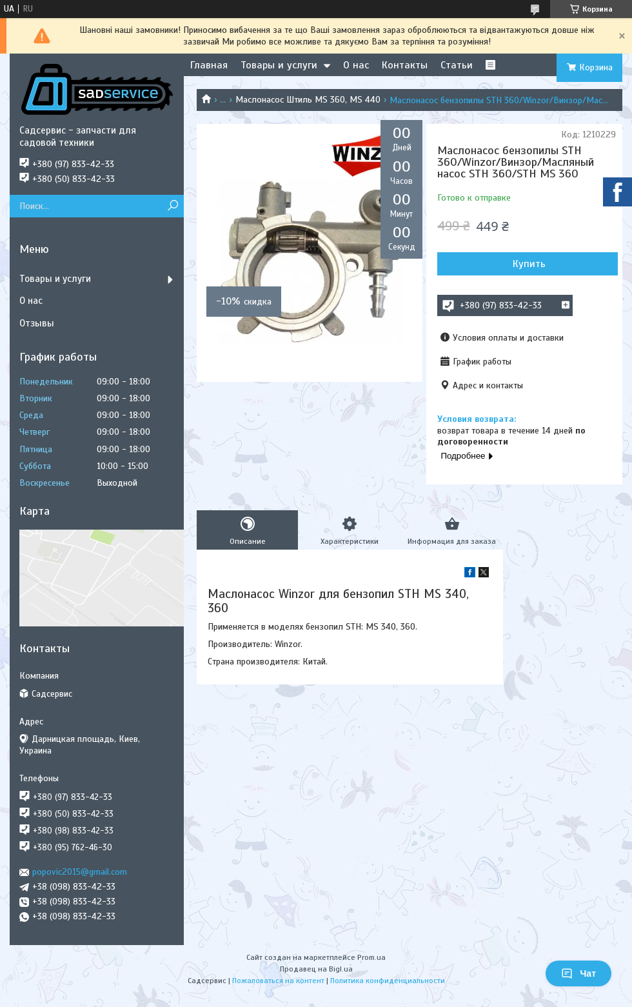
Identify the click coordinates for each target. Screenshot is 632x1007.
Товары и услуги (279, 65)
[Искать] (172, 206)
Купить (529, 263)
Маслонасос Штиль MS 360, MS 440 (307, 99)
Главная (209, 65)
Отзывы (36, 323)
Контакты (405, 65)
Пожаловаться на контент (278, 980)
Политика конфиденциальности (387, 980)
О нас (356, 65)
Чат (578, 973)
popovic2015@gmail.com (79, 871)
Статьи (456, 65)
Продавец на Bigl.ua (316, 968)
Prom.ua (371, 957)
